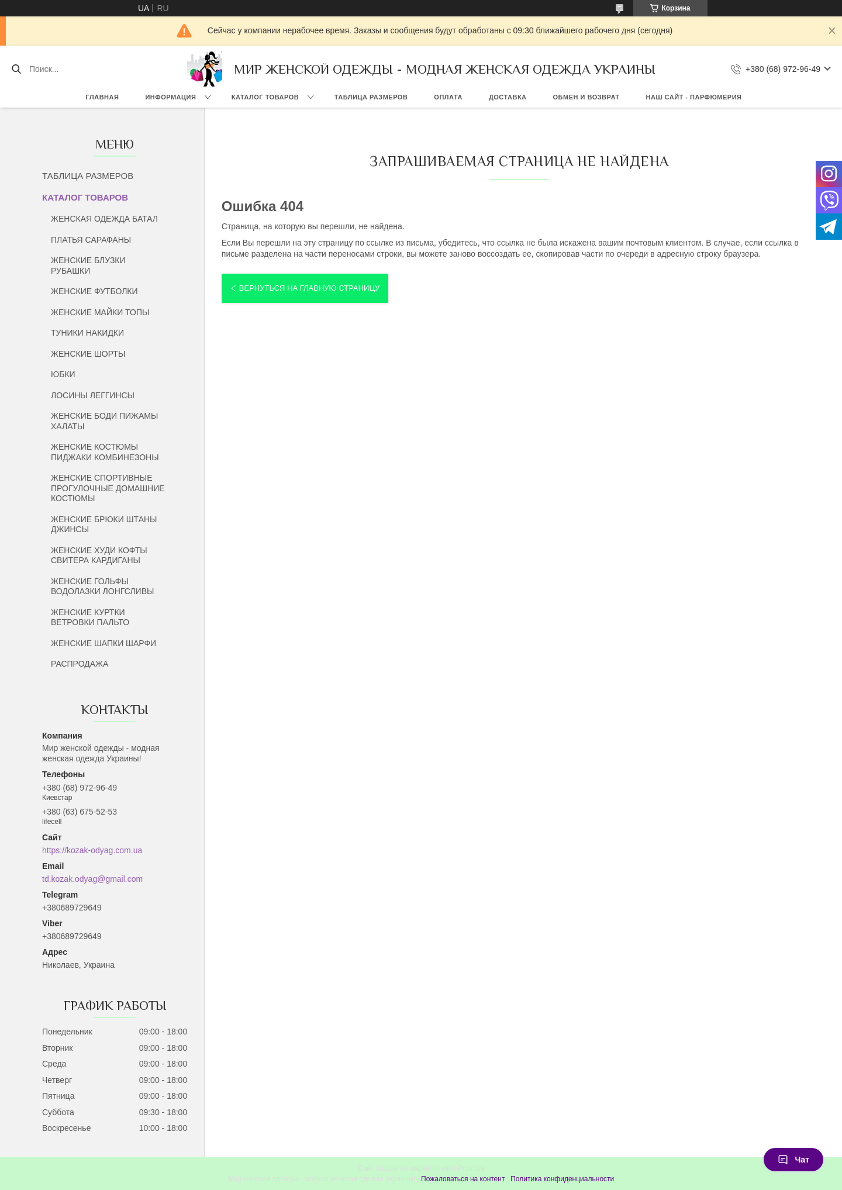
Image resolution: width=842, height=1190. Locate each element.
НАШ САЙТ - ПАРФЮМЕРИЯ (694, 97)
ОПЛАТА (448, 97)
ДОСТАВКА (508, 97)
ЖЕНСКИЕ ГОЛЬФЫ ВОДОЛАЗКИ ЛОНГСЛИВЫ (102, 586)
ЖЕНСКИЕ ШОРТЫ (88, 353)
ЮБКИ (63, 374)
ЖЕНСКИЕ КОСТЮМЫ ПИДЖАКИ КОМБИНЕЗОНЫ (105, 452)
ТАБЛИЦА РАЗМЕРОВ (371, 97)
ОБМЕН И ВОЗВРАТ (586, 97)
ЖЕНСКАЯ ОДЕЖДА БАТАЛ (104, 218)
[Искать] (16, 69)
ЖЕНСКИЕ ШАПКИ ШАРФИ (103, 643)
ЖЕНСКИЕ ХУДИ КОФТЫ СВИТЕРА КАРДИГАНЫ (99, 555)
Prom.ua (471, 1168)
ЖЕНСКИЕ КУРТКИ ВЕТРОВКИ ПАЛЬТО (90, 617)
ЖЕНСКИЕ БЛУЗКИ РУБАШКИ (88, 265)
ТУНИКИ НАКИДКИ (87, 332)
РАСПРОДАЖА (79, 663)
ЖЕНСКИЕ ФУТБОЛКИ (94, 291)
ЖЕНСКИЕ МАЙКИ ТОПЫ (100, 312)
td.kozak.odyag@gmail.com (92, 879)
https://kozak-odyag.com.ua (92, 850)
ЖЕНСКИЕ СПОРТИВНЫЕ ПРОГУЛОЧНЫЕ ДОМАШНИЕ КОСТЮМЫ (108, 488)
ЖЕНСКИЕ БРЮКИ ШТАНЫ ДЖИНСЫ (104, 524)
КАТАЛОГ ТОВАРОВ (265, 97)
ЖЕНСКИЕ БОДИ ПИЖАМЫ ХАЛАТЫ (104, 421)
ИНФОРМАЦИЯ (170, 97)
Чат (793, 1159)
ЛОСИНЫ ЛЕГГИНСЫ (92, 395)
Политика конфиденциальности (562, 1179)
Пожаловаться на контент (463, 1179)
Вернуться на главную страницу (309, 288)
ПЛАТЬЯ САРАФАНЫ (91, 239)
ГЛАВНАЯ (102, 97)
